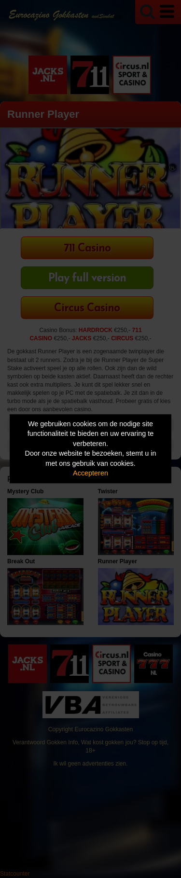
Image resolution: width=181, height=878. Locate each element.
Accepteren (90, 473)
